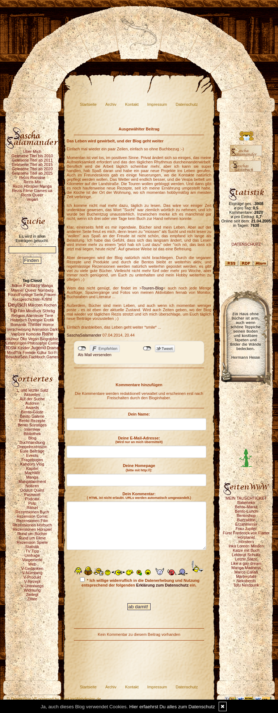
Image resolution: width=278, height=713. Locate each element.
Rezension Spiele (32, 542)
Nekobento (246, 581)
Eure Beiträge (32, 451)
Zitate (32, 599)
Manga (32, 477)
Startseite (88, 104)
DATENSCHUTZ (246, 244)
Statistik (32, 547)
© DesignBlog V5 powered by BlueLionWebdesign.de (54, 699)
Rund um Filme (32, 538)
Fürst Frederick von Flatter (246, 533)
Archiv (111, 104)
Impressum (157, 104)
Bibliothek (32, 433)
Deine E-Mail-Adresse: (139, 440)
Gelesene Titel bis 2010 (32, 156)
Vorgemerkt (32, 560)
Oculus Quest (32, 490)
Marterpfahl (246, 576)
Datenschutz (187, 104)
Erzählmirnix (246, 524)
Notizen (32, 486)
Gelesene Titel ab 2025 (32, 173)
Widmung (32, 590)
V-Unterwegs (32, 586)
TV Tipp (32, 551)
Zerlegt (32, 594)
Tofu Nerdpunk (246, 585)
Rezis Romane (32, 177)
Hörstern (246, 541)
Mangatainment (32, 481)
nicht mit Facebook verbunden (82, 348)
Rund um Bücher (32, 533)
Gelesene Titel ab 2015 (32, 164)
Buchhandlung (32, 442)
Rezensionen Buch (32, 512)
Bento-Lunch (246, 511)
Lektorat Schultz (246, 555)
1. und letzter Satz (32, 390)
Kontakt (132, 104)
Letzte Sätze (246, 559)
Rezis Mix (32, 182)
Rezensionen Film (32, 520)
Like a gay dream (246, 563)
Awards (32, 407)
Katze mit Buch (246, 550)
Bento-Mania (246, 507)
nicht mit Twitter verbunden (147, 348)
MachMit (32, 473)
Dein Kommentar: (139, 496)
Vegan (32, 199)
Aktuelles (32, 394)
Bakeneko (246, 502)
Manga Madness (246, 568)
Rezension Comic (32, 516)
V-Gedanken (32, 568)
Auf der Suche (32, 399)
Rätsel (32, 507)
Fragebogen (32, 460)
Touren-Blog (152, 288)
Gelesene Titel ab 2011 (32, 160)
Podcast (32, 499)
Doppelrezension (32, 447)
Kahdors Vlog (32, 464)
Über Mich (32, 151)
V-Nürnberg (32, 573)
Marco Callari (246, 572)
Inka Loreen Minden (246, 546)
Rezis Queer (32, 195)
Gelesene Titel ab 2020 (32, 169)
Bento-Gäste (32, 412)
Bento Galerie (32, 416)
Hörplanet (246, 537)
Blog (32, 438)
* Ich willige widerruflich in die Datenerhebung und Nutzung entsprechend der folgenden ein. (139, 582)
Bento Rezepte (32, 420)
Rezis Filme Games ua (32, 190)
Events (32, 455)
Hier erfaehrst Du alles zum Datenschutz (172, 706)
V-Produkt (32, 577)
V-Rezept (32, 581)
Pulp (32, 503)
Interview (32, 429)
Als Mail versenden (94, 355)
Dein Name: (139, 414)
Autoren (32, 403)
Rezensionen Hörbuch (32, 525)
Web (32, 564)
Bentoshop (246, 515)
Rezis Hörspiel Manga (32, 186)
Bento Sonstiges (32, 425)
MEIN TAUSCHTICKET (246, 498)
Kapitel (32, 468)
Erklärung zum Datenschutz (162, 585)
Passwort (32, 494)
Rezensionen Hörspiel (32, 529)
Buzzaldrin (246, 520)
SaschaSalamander (84, 335)
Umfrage (32, 555)
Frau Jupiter (246, 528)
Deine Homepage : (139, 467)
